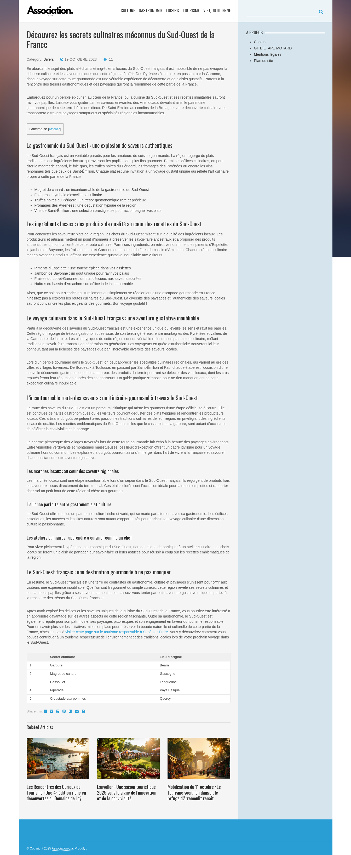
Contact (260, 42)
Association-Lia (62, 848)
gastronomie (150, 10)
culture (128, 10)
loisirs (172, 10)
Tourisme (191, 10)
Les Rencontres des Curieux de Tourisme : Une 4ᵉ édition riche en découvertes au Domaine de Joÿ (56, 792)
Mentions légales (267, 54)
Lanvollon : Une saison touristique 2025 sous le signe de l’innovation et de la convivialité (126, 792)
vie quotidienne (217, 10)
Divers (48, 59)
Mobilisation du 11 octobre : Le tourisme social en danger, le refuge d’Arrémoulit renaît (194, 792)
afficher (54, 129)
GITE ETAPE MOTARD (273, 48)
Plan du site (263, 61)
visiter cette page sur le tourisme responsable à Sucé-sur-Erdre (116, 632)
